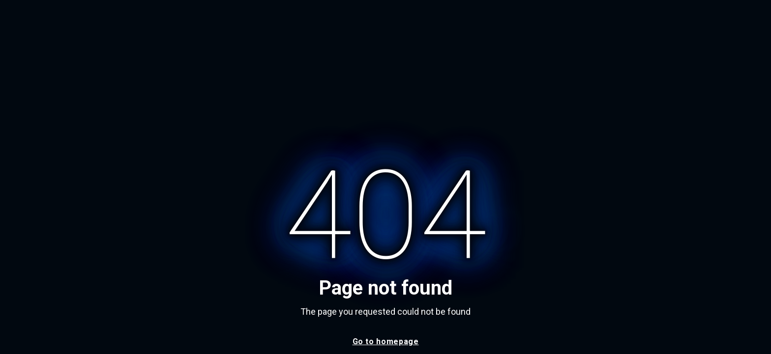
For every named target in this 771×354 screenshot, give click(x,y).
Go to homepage (386, 341)
